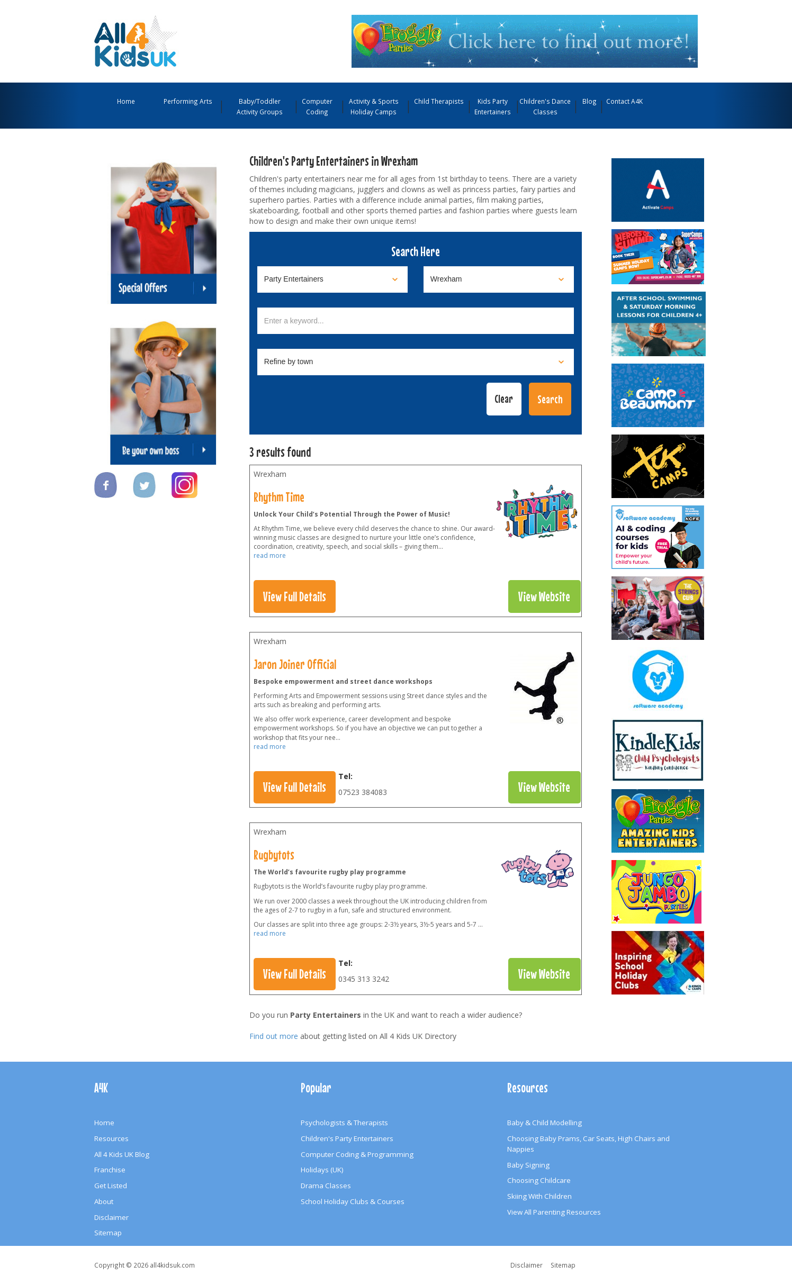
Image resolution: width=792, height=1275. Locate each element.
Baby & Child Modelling (544, 1122)
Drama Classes (326, 1185)
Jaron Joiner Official (295, 664)
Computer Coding (317, 106)
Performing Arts (188, 101)
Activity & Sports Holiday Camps (374, 106)
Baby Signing (528, 1165)
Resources (111, 1138)
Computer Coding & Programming (357, 1154)
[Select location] (499, 279)
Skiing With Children (539, 1196)
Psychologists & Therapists (344, 1122)
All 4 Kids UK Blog (121, 1154)
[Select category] (332, 279)
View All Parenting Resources (554, 1212)
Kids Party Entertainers (492, 106)
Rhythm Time (279, 497)
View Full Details (294, 596)
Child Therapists (439, 101)
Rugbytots (274, 854)
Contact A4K (624, 101)
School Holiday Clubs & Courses (352, 1201)
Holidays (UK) (322, 1169)
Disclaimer (111, 1217)
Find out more (273, 1036)
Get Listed (110, 1185)
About (103, 1201)
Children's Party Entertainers (347, 1138)
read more (270, 555)
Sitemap (108, 1232)
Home (126, 101)
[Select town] (415, 362)
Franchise (109, 1169)
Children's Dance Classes (545, 106)
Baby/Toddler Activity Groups (260, 106)
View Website (544, 596)
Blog (589, 101)
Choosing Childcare (539, 1180)
